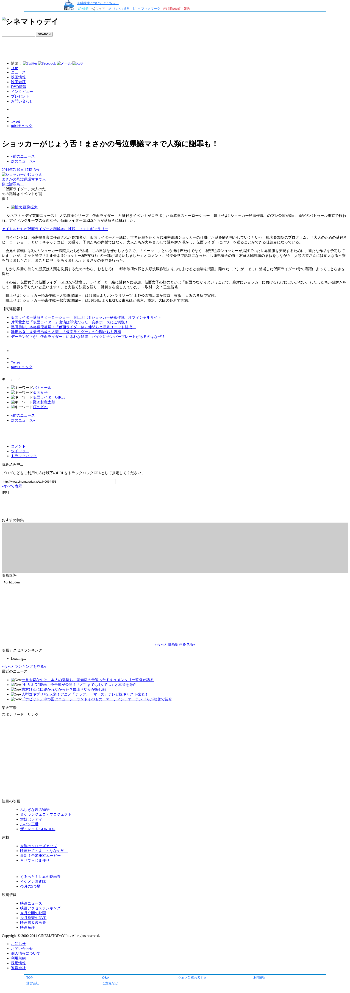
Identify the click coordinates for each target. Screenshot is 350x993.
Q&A (105, 977)
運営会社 (32, 983)
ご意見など (110, 983)
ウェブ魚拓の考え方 (192, 977)
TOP (29, 977)
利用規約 (259, 977)
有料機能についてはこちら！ (98, 3)
